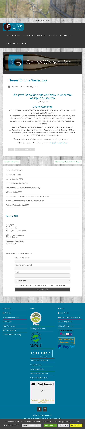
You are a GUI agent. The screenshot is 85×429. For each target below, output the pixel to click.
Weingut (18, 35)
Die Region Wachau (37, 329)
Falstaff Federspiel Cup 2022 (17, 205)
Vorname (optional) (22, 258)
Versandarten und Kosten (69, 317)
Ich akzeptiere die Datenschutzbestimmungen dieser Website (41, 285)
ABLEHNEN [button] (64, 425)
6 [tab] (48, 20)
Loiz (24, 87)
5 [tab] (46, 20)
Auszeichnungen (13, 44)
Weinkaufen (19, 149)
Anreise (7, 313)
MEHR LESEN (76, 425)
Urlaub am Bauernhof (39, 360)
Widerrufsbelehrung (66, 326)
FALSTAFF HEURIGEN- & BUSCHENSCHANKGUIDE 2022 (28, 196)
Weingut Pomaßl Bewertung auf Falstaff (42, 401)
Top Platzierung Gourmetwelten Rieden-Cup (23, 188)
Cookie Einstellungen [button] (31, 425)
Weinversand (29, 149)
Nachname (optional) (23, 265)
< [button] (2, 8)
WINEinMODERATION (38, 378)
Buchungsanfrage (11, 317)
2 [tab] (38, 20)
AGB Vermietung (9, 326)
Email (17, 272)
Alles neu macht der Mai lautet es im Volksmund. (25, 201)
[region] (42, 9)
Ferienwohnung (39, 35)
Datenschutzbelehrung (12, 335)
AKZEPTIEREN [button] (50, 425)
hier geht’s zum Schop (59, 143)
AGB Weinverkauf (9, 330)
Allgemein (33, 87)
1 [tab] (36, 20)
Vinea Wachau (36, 365)
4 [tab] (43, 20)
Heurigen (26, 35)
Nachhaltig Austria (13, 175)
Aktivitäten (53, 35)
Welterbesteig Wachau (39, 373)
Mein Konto (63, 313)
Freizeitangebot (65, 35)
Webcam (9, 35)
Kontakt (7, 308)
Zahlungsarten (65, 322)
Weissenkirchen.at (37, 369)
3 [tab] (41, 20)
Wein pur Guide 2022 (14, 192)
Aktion (11, 149)
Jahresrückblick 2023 (14, 179)
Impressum (7, 322)
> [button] (82, 8)
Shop (25, 44)
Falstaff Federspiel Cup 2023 (17, 183)
